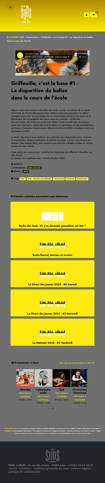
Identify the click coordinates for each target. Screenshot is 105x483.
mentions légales (81, 468)
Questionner (32, 37)
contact (13, 468)
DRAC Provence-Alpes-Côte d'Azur (19, 431)
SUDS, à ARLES (49, 428)
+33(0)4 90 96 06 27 (80, 465)
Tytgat (98, 431)
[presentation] (49, 409)
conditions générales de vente (51, 468)
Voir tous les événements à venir (76, 362)
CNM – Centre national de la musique (85, 428)
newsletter (25, 468)
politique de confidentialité (24, 471)
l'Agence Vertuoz (59, 431)
